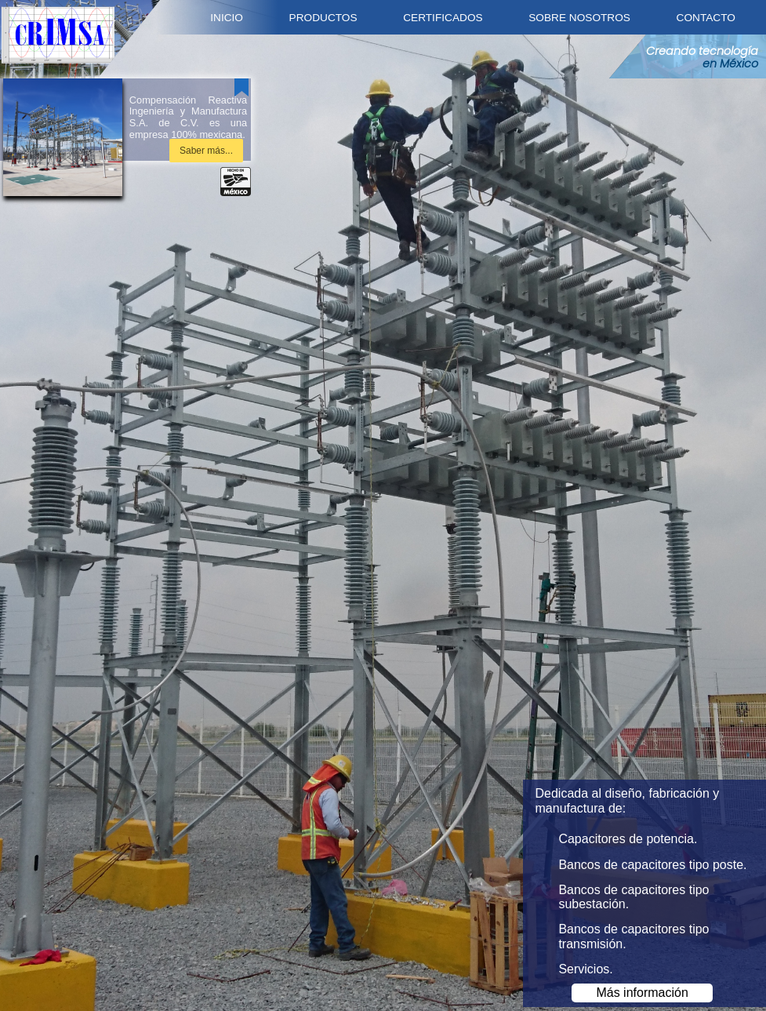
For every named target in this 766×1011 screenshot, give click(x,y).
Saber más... (206, 150)
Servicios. (585, 969)
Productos (323, 18)
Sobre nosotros (579, 18)
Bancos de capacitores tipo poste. (652, 864)
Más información (642, 992)
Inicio (226, 18)
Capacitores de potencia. (627, 839)
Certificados (442, 18)
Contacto (706, 18)
